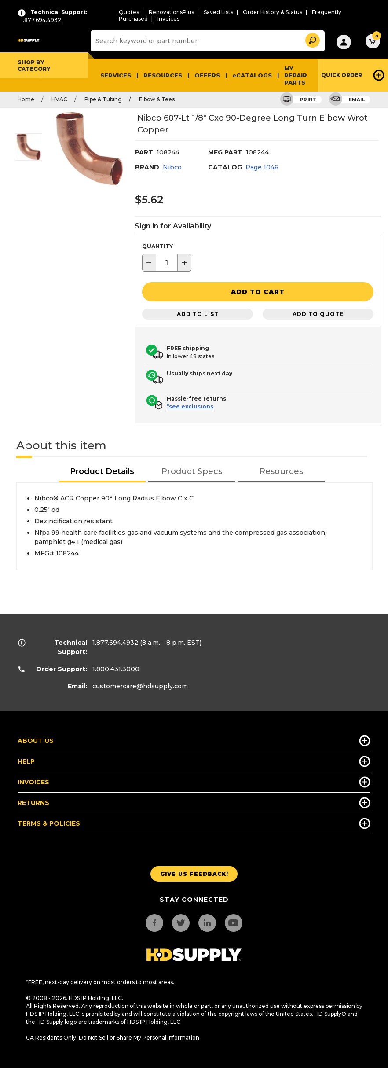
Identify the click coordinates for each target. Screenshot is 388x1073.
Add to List (198, 312)
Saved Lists (218, 12)
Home (26, 99)
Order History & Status (272, 12)
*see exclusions (190, 405)
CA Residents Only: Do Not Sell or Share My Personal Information (112, 1036)
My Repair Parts (295, 75)
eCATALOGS (252, 75)
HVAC (59, 99)
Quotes (129, 12)
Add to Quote (318, 312)
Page (261, 167)
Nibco (172, 167)
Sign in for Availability (173, 226)
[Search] (206, 40)
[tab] (102, 470)
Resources (162, 75)
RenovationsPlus (171, 12)
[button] (311, 39)
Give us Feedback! (194, 872)
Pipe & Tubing (103, 99)
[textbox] (167, 262)
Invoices (168, 18)
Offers (207, 75)
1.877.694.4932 (115, 641)
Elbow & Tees (157, 99)
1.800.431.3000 (115, 668)
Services (115, 75)
